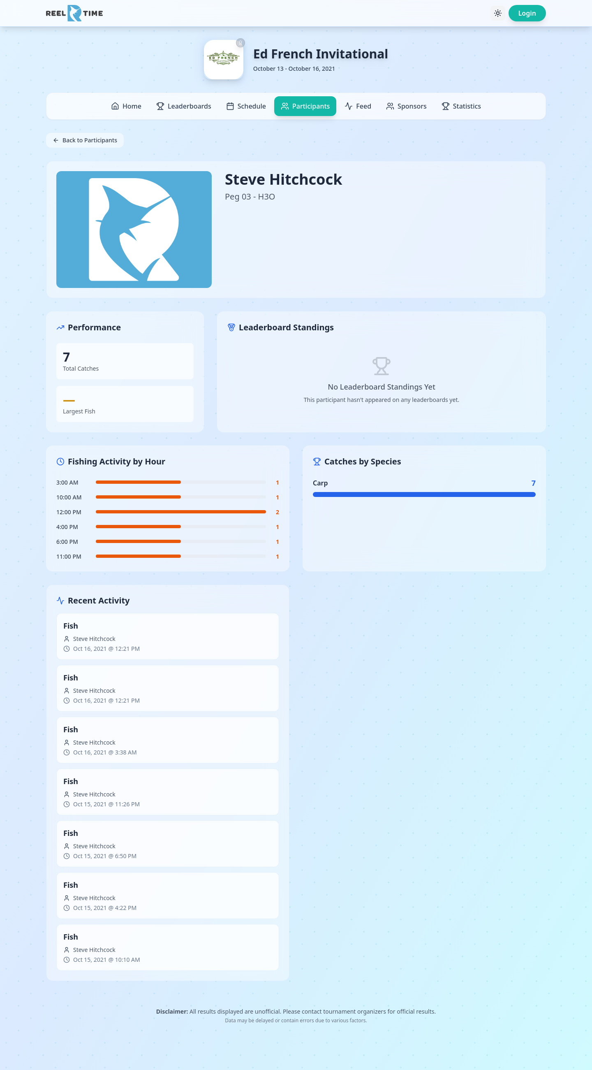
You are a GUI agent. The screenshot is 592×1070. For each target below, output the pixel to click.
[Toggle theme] (497, 13)
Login (527, 13)
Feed (358, 106)
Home (126, 106)
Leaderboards (183, 106)
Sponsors (406, 106)
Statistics (461, 106)
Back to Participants (85, 140)
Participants (305, 106)
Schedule (246, 106)
